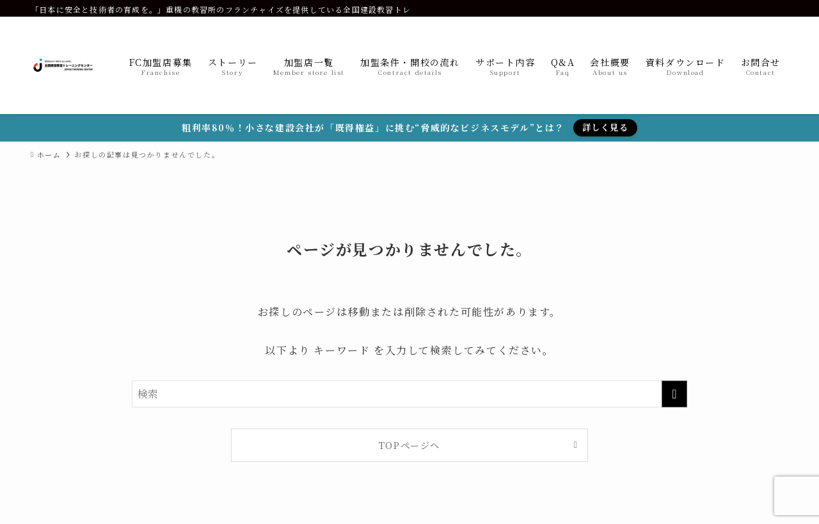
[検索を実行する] (674, 394)
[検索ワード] (409, 394)
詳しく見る (605, 127)
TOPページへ (409, 445)
